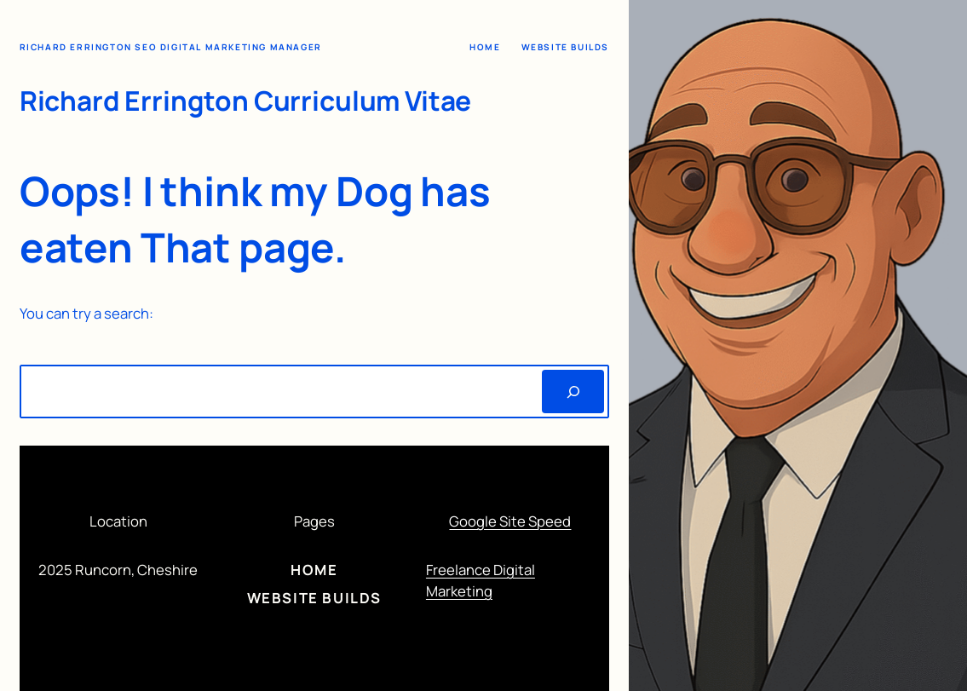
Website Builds (565, 47)
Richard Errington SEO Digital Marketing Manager (171, 47)
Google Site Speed (510, 521)
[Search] (573, 391)
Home (484, 47)
